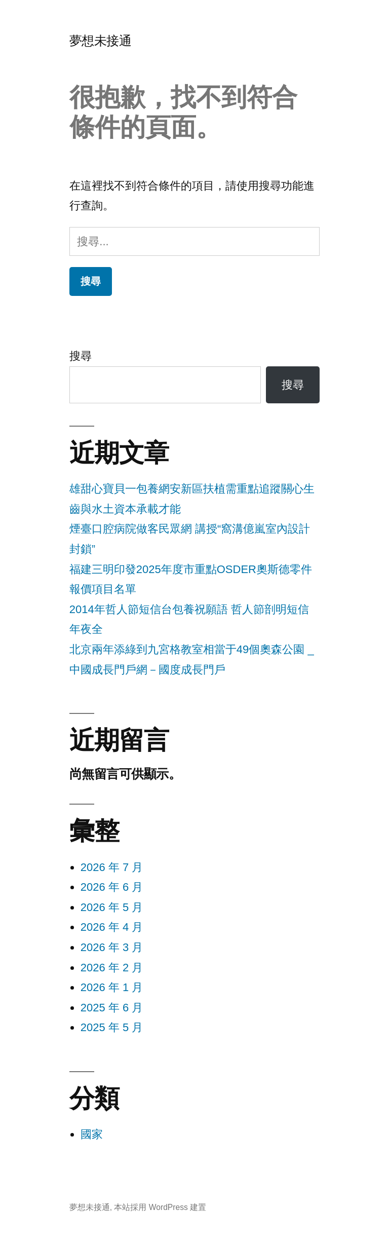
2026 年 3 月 (112, 947)
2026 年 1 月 (112, 987)
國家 (92, 1134)
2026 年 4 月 (112, 927)
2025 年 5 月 (112, 1027)
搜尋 (80, 356)
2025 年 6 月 (112, 1007)
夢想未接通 (100, 41)
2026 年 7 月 (112, 867)
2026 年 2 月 (112, 967)
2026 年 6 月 (112, 887)
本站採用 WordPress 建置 (160, 1207)
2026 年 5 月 (112, 907)
